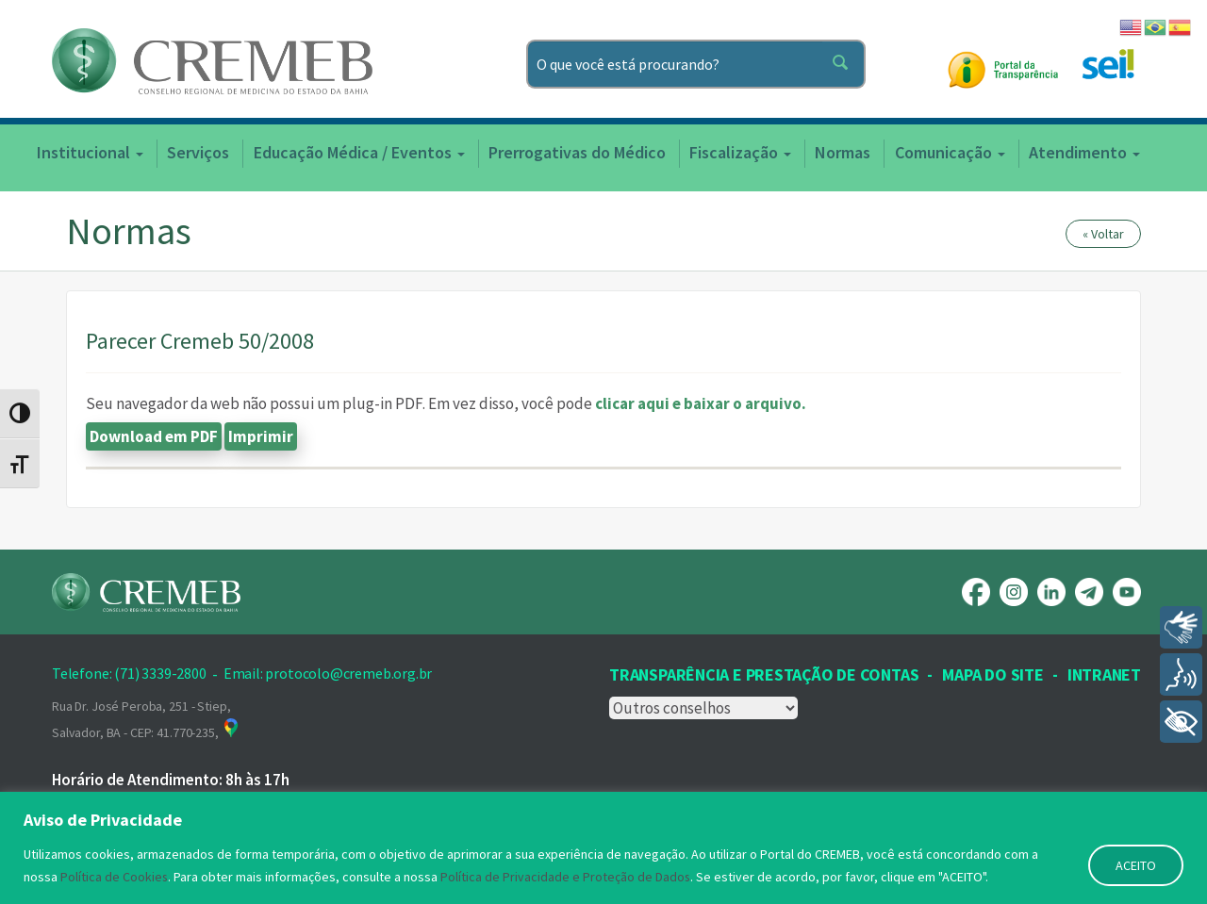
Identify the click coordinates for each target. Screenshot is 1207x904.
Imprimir (260, 436)
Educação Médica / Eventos (359, 152)
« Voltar (1103, 233)
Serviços (198, 152)
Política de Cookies (114, 876)
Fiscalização (740, 152)
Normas (842, 152)
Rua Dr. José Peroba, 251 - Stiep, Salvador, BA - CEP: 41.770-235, (146, 719)
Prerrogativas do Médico (577, 152)
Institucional (90, 152)
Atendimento (1084, 152)
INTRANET (1104, 674)
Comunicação (950, 152)
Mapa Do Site (992, 674)
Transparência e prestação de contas (763, 674)
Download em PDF (154, 436)
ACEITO (1136, 865)
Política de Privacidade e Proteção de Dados (566, 876)
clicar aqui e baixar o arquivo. (700, 403)
